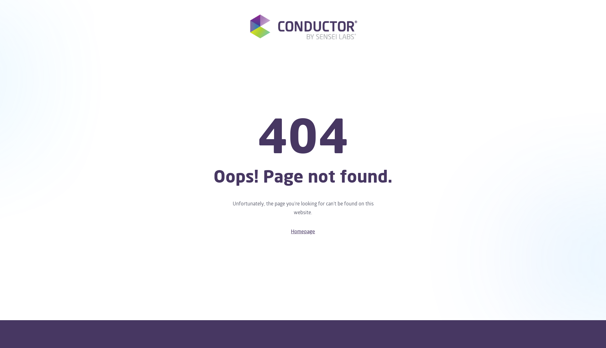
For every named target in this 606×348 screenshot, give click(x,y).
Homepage (303, 231)
